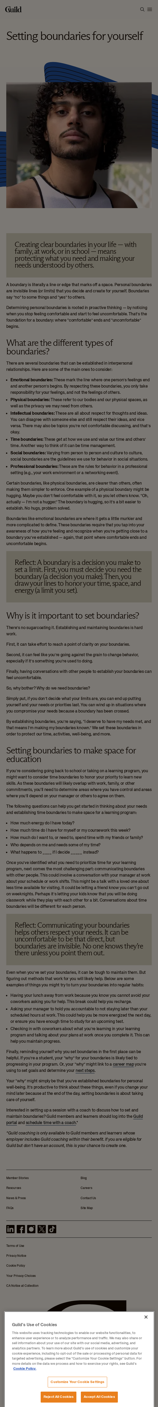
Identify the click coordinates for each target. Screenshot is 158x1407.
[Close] (146, 1394)
